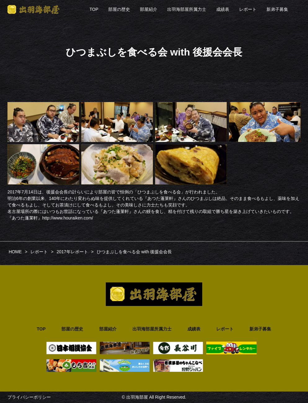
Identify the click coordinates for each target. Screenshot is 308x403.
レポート (248, 9)
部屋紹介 (148, 9)
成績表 (222, 9)
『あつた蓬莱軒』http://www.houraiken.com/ (50, 217)
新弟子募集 (277, 9)
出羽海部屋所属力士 (186, 9)
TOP (93, 9)
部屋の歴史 (119, 9)
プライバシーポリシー (29, 397)
